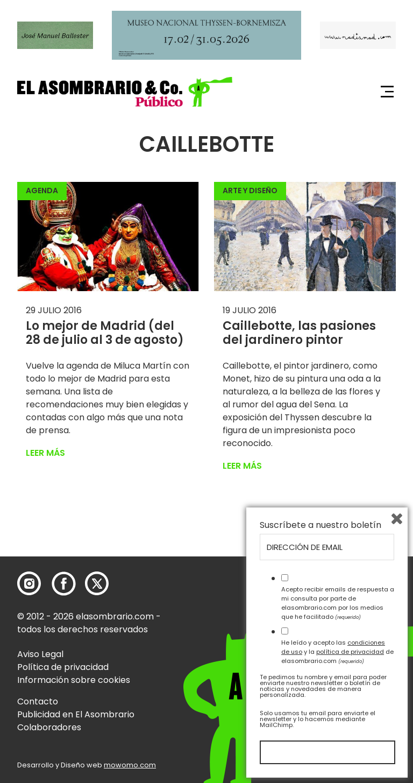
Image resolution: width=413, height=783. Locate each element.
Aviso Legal (40, 654)
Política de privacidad (63, 667)
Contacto (37, 701)
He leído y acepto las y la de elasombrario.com (337, 651)
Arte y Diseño (250, 190)
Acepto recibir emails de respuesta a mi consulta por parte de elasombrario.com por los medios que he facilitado (337, 602)
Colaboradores (49, 727)
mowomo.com (130, 765)
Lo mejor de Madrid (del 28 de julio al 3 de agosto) (105, 333)
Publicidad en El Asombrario (75, 714)
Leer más (45, 453)
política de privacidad (350, 651)
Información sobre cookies (73, 680)
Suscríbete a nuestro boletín (320, 525)
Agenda (42, 190)
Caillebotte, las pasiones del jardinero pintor (299, 333)
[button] (124, 92)
